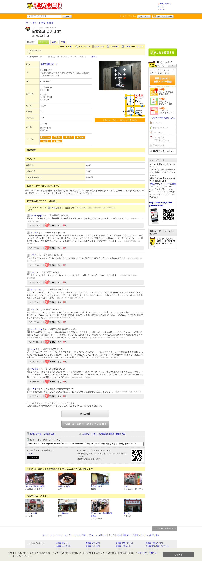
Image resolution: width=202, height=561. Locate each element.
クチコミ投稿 (79, 535)
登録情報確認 (158, 145)
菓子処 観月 (96, 486)
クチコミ (43, 42)
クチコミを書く (66, 46)
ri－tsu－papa (36, 215)
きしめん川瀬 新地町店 (35, 486)
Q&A (54, 42)
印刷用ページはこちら (134, 46)
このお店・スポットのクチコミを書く (85, 424)
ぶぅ (33, 309)
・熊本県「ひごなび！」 (93, 543)
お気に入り (100, 46)
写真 (63, 42)
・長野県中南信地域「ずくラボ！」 (157, 546)
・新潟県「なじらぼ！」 (93, 546)
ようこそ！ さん (128, 16)
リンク (112, 535)
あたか (126, 513)
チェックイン (84, 46)
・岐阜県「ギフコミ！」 (123, 546)
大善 (126, 486)
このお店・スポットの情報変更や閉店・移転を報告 (104, 434)
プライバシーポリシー (97, 535)
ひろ (33, 272)
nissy (33, 349)
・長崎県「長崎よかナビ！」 (154, 543)
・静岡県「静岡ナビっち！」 (124, 543)
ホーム (162, 9)
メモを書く (114, 46)
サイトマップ (56, 535)
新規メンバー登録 (163, 16)
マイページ (158, 133)
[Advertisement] (109, 6)
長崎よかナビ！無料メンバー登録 (162, 80)
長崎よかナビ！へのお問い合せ (146, 535)
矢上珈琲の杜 (63, 513)
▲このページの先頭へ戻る (164, 528)
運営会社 (127, 535)
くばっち (55, 208)
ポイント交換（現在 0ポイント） (161, 138)
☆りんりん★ (36, 329)
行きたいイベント (160, 127)
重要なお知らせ (165, 3)
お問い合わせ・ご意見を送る (42, 434)
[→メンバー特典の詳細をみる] (162, 118)
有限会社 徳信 (64, 486)
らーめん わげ (31, 513)
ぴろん (33, 255)
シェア (30, 454)
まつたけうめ (36, 289)
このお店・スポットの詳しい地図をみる (120, 120)
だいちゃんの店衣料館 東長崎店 (101, 514)
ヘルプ (162, 6)
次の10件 (85, 413)
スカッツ (34, 389)
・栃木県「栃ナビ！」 (62, 543)
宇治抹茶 (34, 369)
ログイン (144, 16)
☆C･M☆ (34, 233)
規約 (119, 535)
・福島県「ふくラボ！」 (63, 546)
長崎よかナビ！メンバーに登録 (162, 184)
